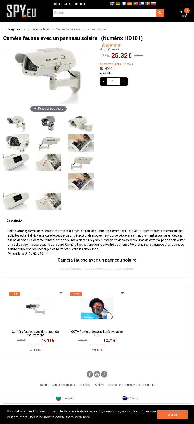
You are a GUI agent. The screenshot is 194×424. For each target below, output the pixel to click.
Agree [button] (172, 414)
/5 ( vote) (109, 49)
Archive (99, 384)
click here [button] (82, 417)
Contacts (79, 3)
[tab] (15, 221)
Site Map (85, 384)
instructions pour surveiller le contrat (131, 384)
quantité (106, 73)
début (57, 3)
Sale (67, 3)
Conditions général (63, 384)
